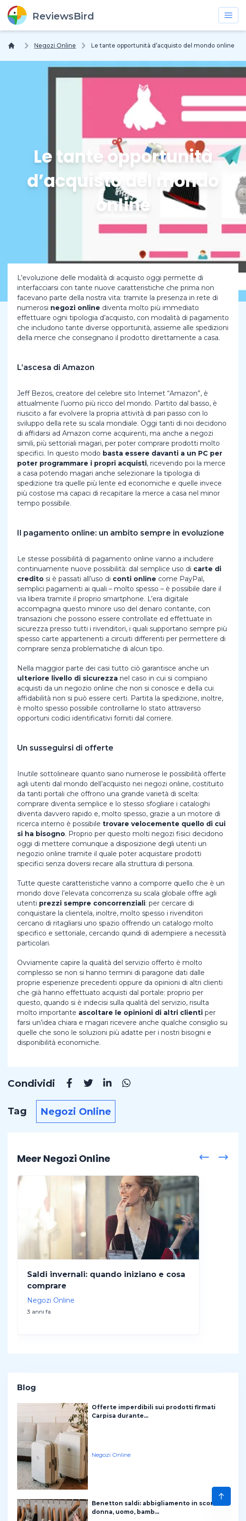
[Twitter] (83, 1084)
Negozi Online (55, 45)
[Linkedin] (102, 1084)
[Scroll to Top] (221, 1496)
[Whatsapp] (121, 1084)
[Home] (13, 45)
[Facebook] (64, 1084)
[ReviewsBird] (51, 15)
